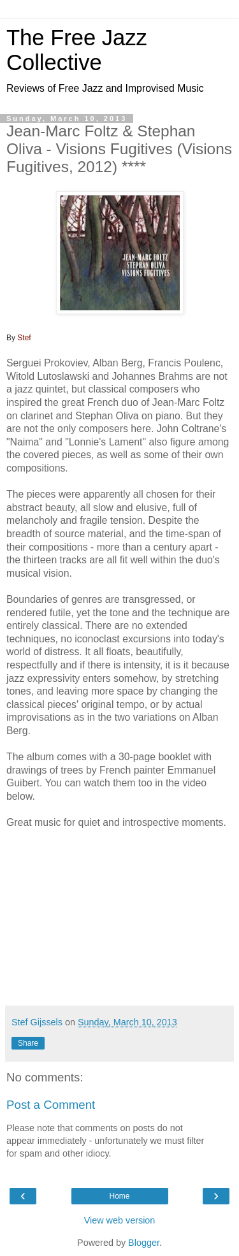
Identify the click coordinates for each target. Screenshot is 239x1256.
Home (119, 1196)
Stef (24, 337)
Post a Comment (50, 1104)
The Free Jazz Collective (76, 50)
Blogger (143, 1243)
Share (28, 1043)
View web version (120, 1220)
